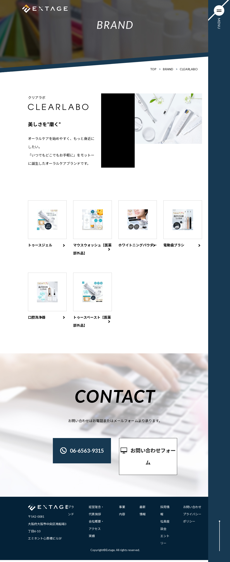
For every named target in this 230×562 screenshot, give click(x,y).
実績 (92, 538)
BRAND (168, 69)
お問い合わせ (192, 509)
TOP (153, 69)
